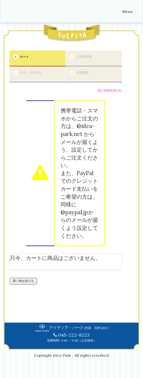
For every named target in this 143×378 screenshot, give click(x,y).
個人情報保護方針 (110, 90)
